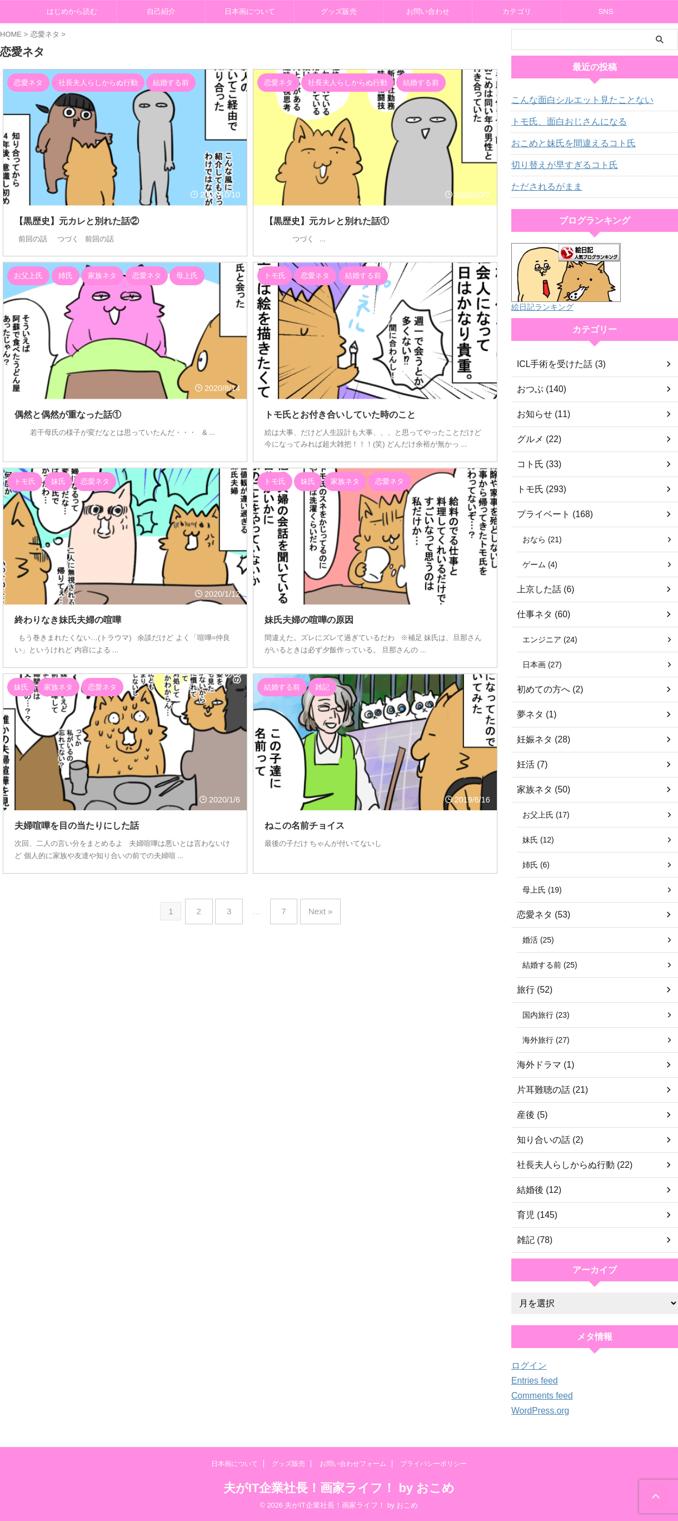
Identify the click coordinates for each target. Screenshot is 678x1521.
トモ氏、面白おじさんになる (561, 121)
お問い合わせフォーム (353, 1464)
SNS (606, 11)
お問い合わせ (428, 11)
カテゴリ (516, 11)
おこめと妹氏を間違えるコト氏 (565, 143)
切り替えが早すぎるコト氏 (558, 165)
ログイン (526, 1365)
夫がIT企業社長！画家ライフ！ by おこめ (339, 1488)
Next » (313, 908)
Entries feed (532, 1380)
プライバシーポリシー (433, 1464)
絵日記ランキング (542, 307)
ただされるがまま (542, 186)
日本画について (250, 11)
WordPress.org (537, 1410)
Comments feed (538, 1395)
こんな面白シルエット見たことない (573, 100)
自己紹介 (161, 11)
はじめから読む (72, 11)
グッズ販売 (339, 11)
